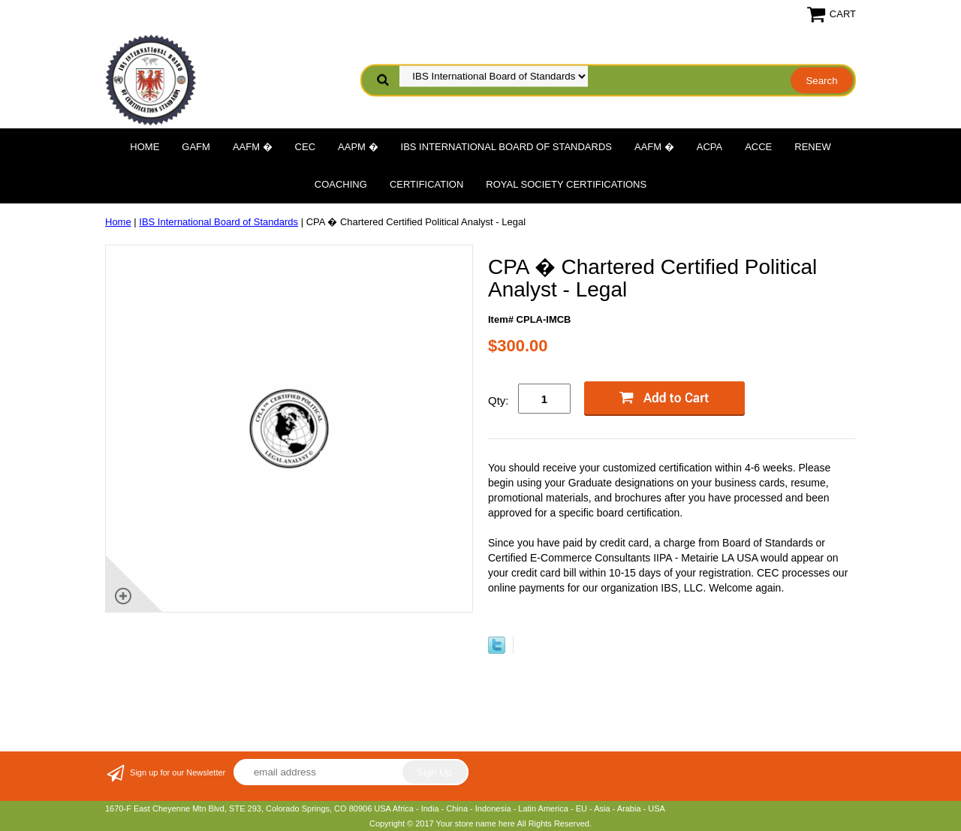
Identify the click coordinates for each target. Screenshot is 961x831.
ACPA (709, 146)
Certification (426, 184)
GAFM (196, 146)
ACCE (758, 146)
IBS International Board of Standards (506, 146)
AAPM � (358, 146)
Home (144, 146)
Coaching (341, 184)
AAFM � (253, 146)
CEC (305, 146)
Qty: (498, 400)
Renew (812, 146)
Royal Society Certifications (566, 184)
